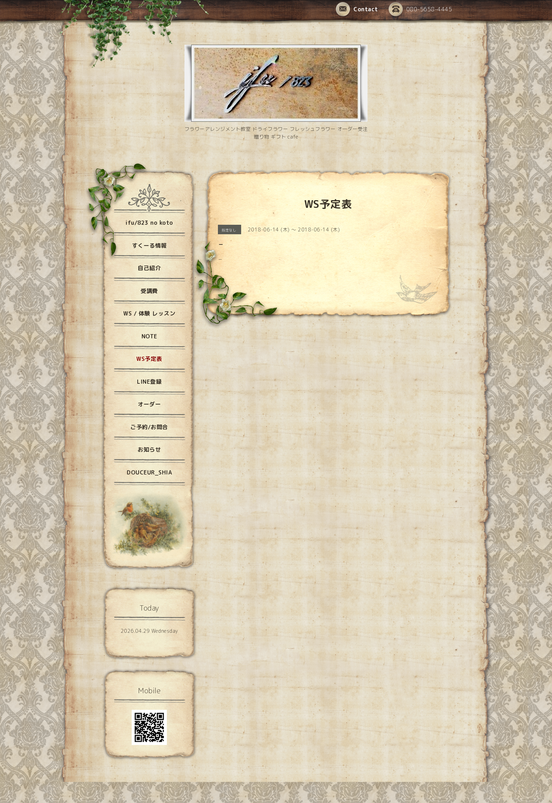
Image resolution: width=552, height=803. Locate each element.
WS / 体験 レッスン (149, 313)
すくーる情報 (149, 245)
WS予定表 (149, 359)
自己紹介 (149, 268)
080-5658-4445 (420, 9)
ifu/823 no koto (149, 223)
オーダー (149, 404)
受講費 (149, 291)
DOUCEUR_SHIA (149, 472)
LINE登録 (149, 381)
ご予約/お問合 (149, 427)
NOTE (149, 336)
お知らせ (149, 449)
